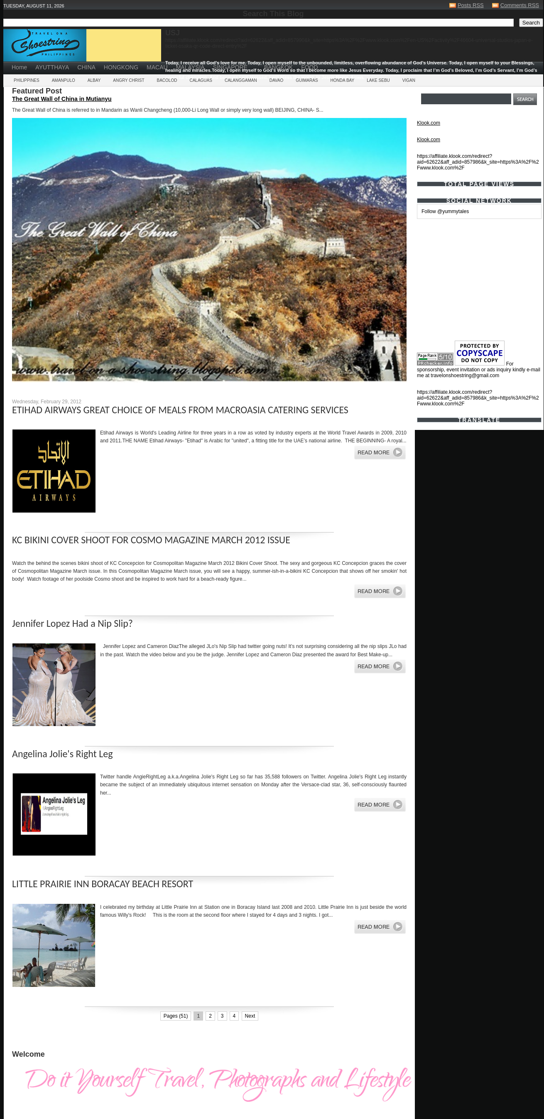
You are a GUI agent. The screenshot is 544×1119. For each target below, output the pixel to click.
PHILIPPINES (26, 80)
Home (19, 67)
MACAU (157, 67)
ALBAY (94, 80)
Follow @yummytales (445, 211)
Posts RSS (471, 5)
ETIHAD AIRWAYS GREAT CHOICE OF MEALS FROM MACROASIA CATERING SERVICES (180, 410)
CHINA (86, 67)
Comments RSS (519, 5)
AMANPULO (63, 80)
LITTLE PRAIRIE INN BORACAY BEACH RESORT (102, 884)
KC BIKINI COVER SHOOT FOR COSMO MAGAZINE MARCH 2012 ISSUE (151, 540)
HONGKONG (121, 67)
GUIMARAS (307, 80)
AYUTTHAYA (52, 67)
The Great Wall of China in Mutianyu (62, 99)
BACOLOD (167, 80)
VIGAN (408, 80)
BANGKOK (278, 67)
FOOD (309, 67)
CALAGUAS (200, 80)
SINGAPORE (230, 67)
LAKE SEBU (378, 80)
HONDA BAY (343, 80)
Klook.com (428, 123)
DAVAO (277, 80)
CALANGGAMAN (241, 80)
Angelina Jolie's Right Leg (62, 754)
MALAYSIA (190, 67)
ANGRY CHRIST (128, 80)
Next (250, 1016)
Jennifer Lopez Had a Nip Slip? (72, 623)
